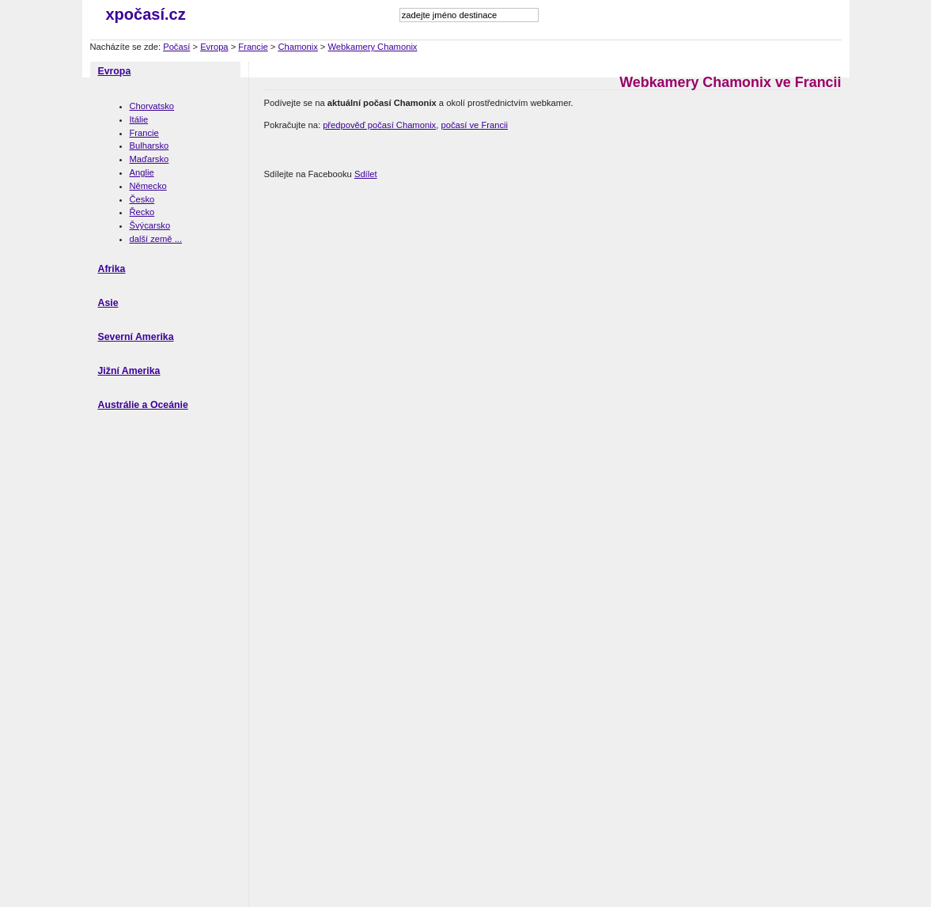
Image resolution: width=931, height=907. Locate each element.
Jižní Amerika (129, 370)
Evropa (214, 46)
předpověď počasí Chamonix (379, 125)
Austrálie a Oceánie (143, 404)
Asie (108, 302)
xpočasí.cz (146, 14)
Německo (148, 186)
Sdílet (365, 174)
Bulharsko (149, 145)
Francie (252, 46)
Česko (142, 199)
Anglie (142, 172)
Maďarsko (149, 159)
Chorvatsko (152, 106)
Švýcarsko (150, 225)
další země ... (156, 239)
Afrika (112, 268)
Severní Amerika (136, 336)
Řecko (142, 212)
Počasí (176, 46)
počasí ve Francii (474, 125)
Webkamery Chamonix (373, 46)
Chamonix (297, 46)
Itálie (139, 119)
